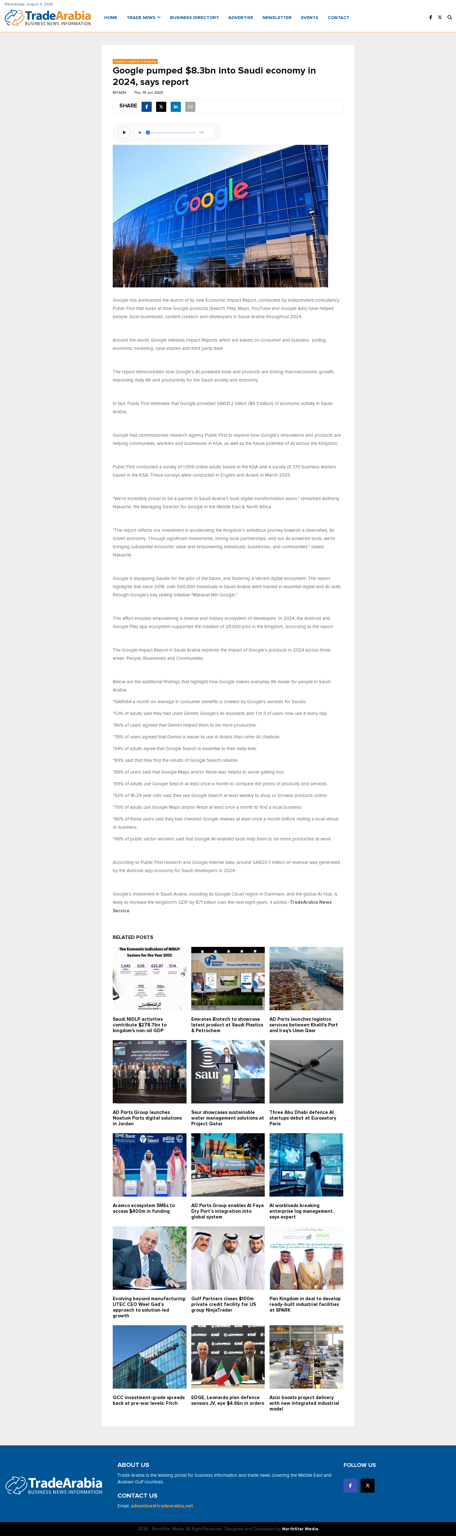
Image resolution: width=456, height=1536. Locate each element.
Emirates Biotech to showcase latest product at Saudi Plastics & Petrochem (227, 1025)
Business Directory (194, 18)
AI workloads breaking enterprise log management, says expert (301, 1211)
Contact (338, 18)
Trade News (144, 18)
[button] (449, 18)
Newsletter (277, 18)
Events (309, 18)
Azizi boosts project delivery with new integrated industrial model (304, 1403)
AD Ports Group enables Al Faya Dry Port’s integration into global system (227, 1211)
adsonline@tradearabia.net (162, 1506)
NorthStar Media (300, 1529)
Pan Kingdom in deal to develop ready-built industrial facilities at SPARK (305, 1304)
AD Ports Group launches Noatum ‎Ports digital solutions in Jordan (147, 1118)
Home (110, 18)
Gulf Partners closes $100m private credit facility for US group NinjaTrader (223, 1304)
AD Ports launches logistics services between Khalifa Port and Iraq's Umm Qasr (303, 1025)
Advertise (240, 18)
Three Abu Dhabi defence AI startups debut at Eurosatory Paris (302, 1118)
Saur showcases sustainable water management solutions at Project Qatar (227, 1118)
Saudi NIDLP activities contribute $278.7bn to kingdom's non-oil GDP (140, 1025)
